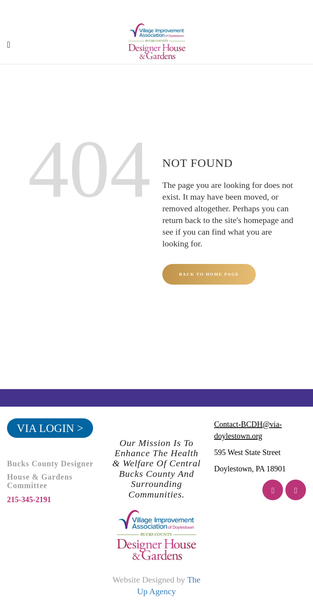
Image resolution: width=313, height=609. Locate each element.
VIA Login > (50, 428)
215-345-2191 (29, 499)
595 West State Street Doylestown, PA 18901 (250, 460)
